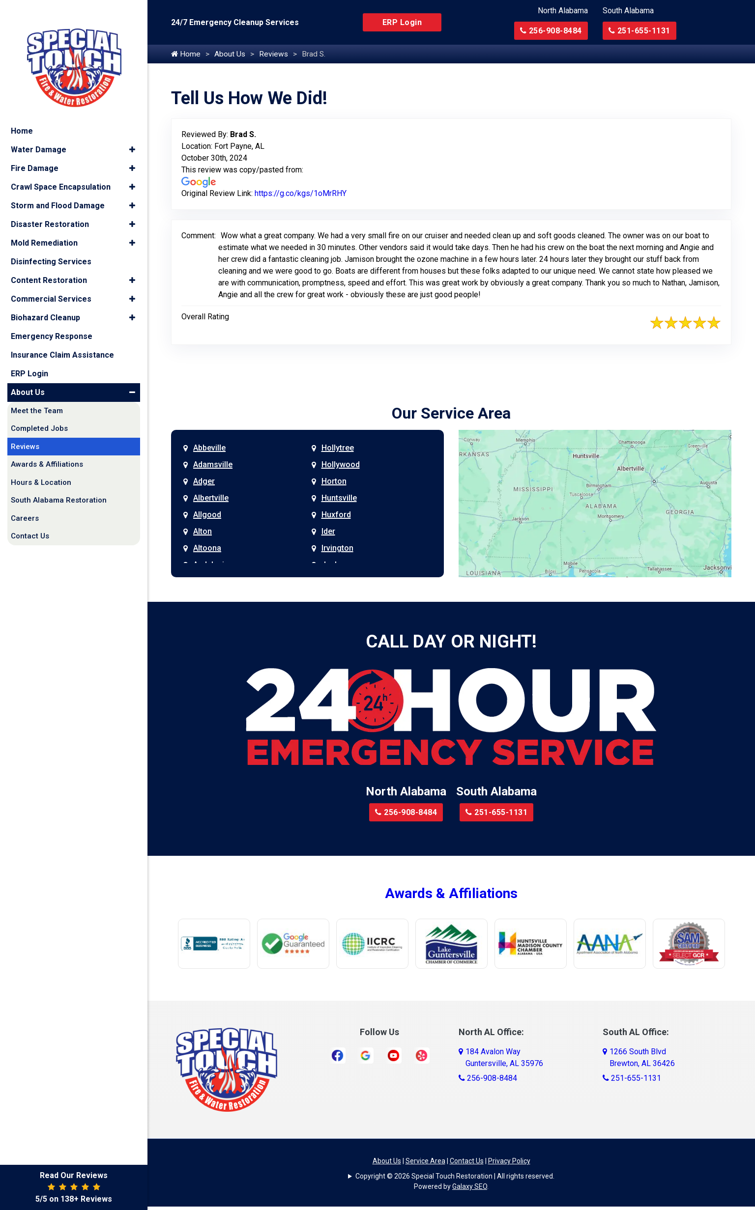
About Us (230, 54)
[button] (132, 133)
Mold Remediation (44, 226)
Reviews (275, 54)
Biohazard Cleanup (45, 301)
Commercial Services (51, 282)
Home (186, 54)
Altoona (207, 548)
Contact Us (467, 1161)
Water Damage (38, 133)
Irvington (337, 548)
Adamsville (212, 465)
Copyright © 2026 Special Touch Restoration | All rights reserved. (454, 1177)
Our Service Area (451, 413)
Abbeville (209, 448)
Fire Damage (34, 152)
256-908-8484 (551, 30)
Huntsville (339, 498)
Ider (328, 531)
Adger (204, 481)
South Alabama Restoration (59, 484)
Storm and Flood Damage (58, 189)
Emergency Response (51, 320)
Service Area (425, 1161)
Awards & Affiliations (451, 894)
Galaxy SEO (469, 1187)
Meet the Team (37, 394)
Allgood (207, 515)
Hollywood (340, 465)
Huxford (336, 515)
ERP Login (402, 22)
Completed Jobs (39, 412)
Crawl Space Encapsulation (61, 170)
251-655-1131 (639, 30)
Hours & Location (41, 466)
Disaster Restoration (50, 208)
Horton (334, 481)
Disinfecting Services (51, 245)
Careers (25, 502)
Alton (202, 531)
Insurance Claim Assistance (62, 338)
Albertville (211, 498)
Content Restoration (49, 264)
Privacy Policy (509, 1161)
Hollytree (337, 448)
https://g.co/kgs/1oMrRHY (301, 193)
